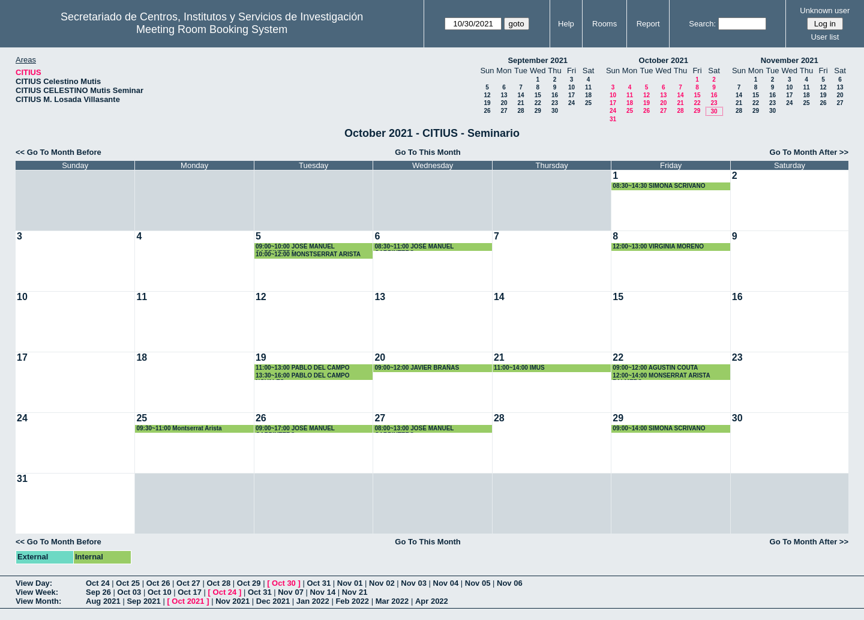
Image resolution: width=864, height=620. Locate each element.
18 (588, 95)
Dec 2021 (273, 601)
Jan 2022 (312, 601)
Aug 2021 (103, 601)
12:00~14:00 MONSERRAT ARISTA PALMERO (661, 376)
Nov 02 (382, 583)
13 (503, 95)
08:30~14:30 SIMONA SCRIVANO (659, 185)
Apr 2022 (431, 601)
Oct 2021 (188, 601)
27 (503, 110)
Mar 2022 (392, 601)
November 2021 (789, 60)
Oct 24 (98, 583)
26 (487, 110)
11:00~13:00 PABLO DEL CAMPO (303, 367)
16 (554, 95)
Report (648, 23)
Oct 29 (249, 583)
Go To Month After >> (809, 152)
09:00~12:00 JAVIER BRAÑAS (416, 367)
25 (588, 103)
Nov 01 (350, 583)
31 (613, 119)
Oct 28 (218, 583)
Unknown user (825, 10)
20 (503, 103)
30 (554, 110)
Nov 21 (355, 592)
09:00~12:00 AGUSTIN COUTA (655, 367)
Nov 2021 (232, 601)
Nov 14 (322, 592)
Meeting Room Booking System (211, 29)
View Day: (34, 583)
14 (520, 95)
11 (588, 87)
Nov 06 (510, 583)
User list (825, 36)
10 (571, 87)
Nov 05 (478, 583)
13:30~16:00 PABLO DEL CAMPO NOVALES (303, 376)
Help (566, 23)
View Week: (37, 592)
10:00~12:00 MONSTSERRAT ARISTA (308, 254)
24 (571, 103)
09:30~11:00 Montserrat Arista (178, 428)
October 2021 (663, 60)
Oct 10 (160, 592)
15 (538, 95)
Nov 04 (446, 583)
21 (520, 103)
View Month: (38, 601)
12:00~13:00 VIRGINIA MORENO (658, 246)
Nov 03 (414, 583)
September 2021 (538, 60)
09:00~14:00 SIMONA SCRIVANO (659, 428)
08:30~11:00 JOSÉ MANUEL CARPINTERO (414, 247)
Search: (702, 23)
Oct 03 (130, 592)
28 (520, 110)
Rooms (604, 23)
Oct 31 (319, 583)
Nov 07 (291, 592)
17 (571, 95)
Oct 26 (158, 583)
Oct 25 (128, 583)
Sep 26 (98, 592)
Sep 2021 (143, 601)
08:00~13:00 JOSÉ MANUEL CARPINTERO (414, 429)
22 (538, 103)
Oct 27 (188, 583)
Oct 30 (284, 583)
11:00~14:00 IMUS (519, 367)
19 (487, 103)
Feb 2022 (352, 601)
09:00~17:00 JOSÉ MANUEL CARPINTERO (295, 429)
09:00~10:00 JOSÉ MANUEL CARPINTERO (295, 247)
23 (554, 103)
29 (538, 110)
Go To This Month (428, 152)
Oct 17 (190, 592)
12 (487, 95)
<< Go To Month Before (58, 152)
